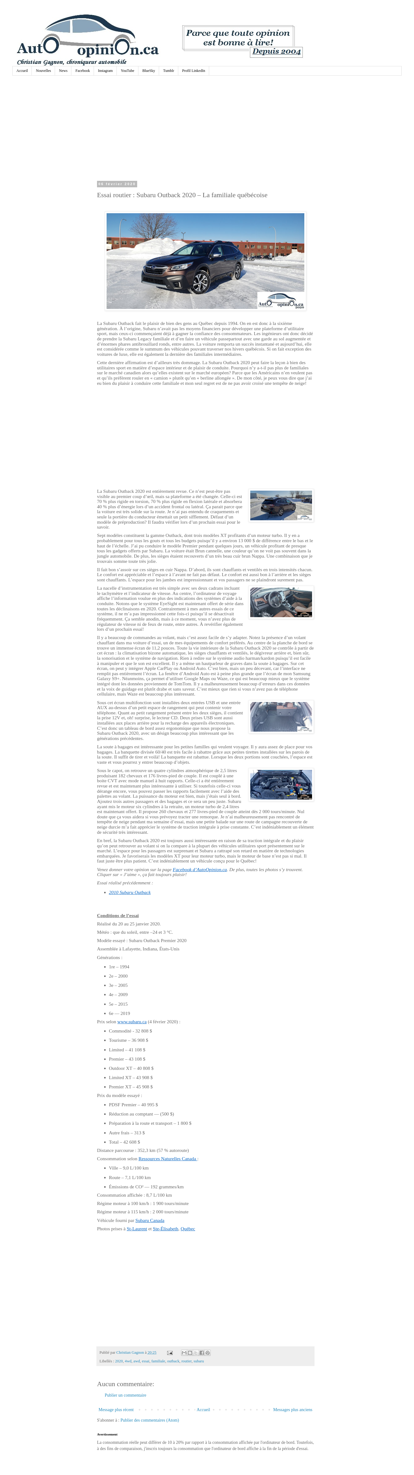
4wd (128, 1361)
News (63, 71)
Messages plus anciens (292, 1409)
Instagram (105, 71)
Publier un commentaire (125, 1395)
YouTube (127, 71)
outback (173, 1361)
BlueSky (148, 71)
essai (145, 1361)
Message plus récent (116, 1409)
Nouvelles (43, 71)
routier (186, 1361)
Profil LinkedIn (193, 71)
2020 (119, 1361)
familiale (158, 1361)
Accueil (22, 71)
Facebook (82, 71)
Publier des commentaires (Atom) (149, 1420)
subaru (199, 1361)
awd (136, 1361)
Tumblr (168, 71)
